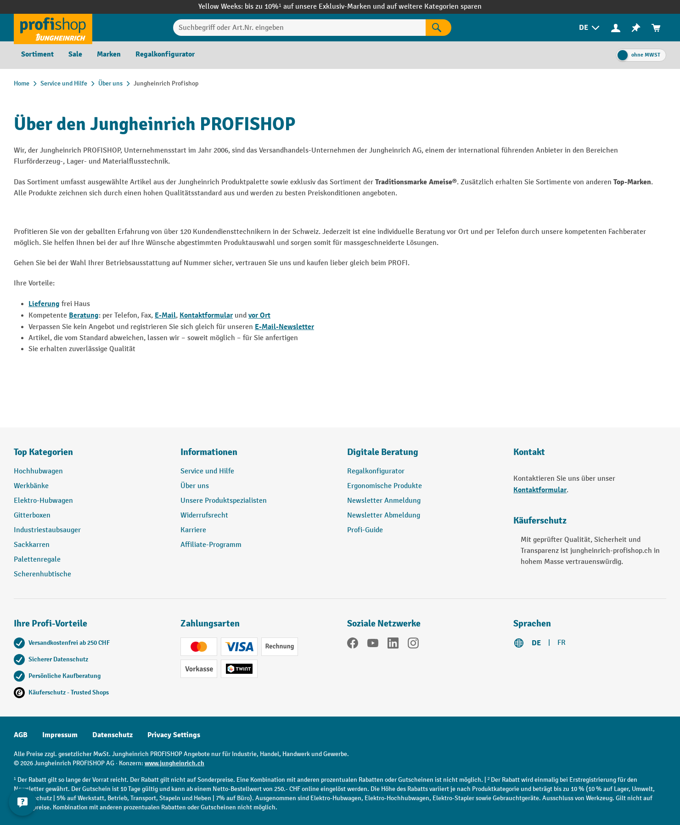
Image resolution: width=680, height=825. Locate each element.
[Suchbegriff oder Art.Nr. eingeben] (299, 27)
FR (561, 642)
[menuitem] (590, 28)
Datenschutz (112, 735)
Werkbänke (31, 486)
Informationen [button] (208, 452)
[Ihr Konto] (616, 28)
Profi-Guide (365, 530)
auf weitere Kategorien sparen (434, 6)
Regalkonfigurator (376, 471)
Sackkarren (32, 545)
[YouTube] (372, 644)
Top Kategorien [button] (43, 452)
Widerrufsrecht (204, 515)
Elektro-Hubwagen (43, 500)
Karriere (193, 530)
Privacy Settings (173, 735)
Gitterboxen (32, 515)
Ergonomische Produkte (384, 486)
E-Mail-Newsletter (284, 326)
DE (536, 643)
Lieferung (44, 303)
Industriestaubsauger (47, 530)
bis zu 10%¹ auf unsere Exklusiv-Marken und (315, 6)
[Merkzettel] (636, 28)
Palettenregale (37, 559)
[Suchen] (438, 27)
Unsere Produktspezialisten (223, 500)
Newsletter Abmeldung (383, 515)
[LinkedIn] (393, 644)
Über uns (194, 486)
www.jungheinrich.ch (174, 763)
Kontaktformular (206, 315)
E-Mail (165, 315)
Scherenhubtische (42, 574)
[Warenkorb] (656, 28)
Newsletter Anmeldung (384, 500)
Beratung (84, 315)
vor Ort (259, 315)
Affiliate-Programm (211, 545)
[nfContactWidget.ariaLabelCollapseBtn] (23, 802)
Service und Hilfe (207, 471)
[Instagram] (413, 644)
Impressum (60, 735)
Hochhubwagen (38, 471)
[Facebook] (352, 644)
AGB (21, 735)
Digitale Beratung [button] (382, 452)
